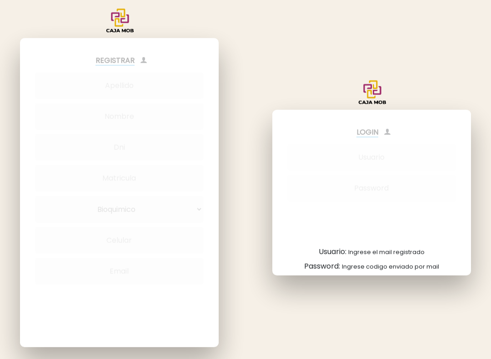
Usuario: (372, 247)
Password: (371, 261)
